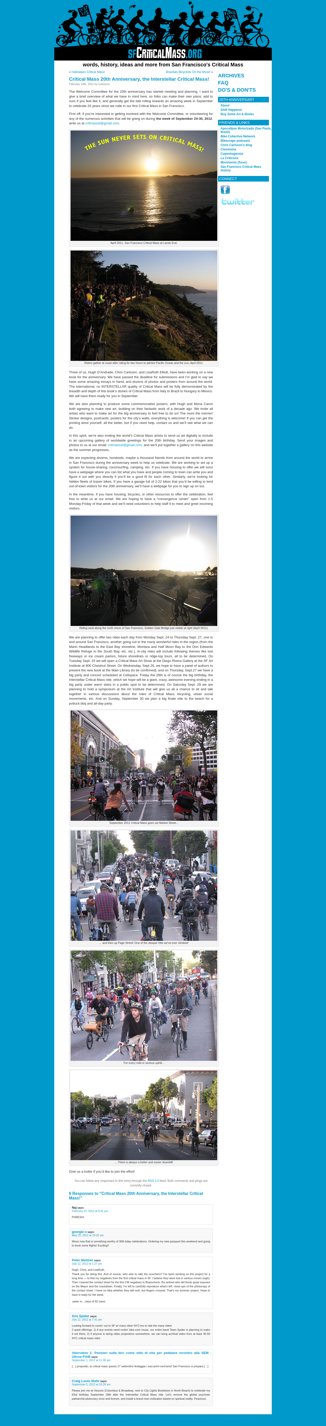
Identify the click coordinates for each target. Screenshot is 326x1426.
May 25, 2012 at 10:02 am (88, 1235)
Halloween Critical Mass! (88, 72)
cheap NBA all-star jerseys (156, 1419)
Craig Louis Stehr (86, 1381)
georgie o (79, 1232)
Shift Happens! (231, 110)
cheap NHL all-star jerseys (193, 1419)
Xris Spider (80, 1316)
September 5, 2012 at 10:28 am (91, 1384)
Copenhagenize (232, 154)
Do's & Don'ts (237, 90)
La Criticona (229, 158)
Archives (231, 75)
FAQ (223, 83)
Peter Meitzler (82, 1260)
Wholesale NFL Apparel (229, 1419)
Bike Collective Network (238, 136)
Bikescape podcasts (235, 140)
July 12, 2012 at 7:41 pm (87, 1319)
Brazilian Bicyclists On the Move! (188, 72)
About (225, 105)
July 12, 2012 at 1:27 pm (87, 1263)
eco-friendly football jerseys (117, 1419)
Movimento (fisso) (234, 162)
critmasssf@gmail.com (102, 123)
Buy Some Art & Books (237, 114)
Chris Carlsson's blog (236, 145)
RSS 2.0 (153, 1181)
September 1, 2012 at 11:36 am (91, 1360)
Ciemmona (228, 149)
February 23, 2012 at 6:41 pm (90, 1211)
